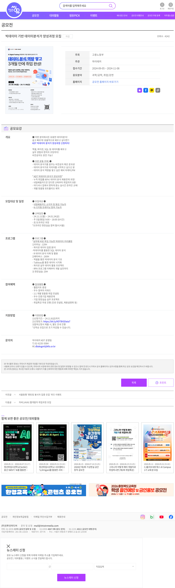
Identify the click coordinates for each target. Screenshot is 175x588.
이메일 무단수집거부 (43, 516)
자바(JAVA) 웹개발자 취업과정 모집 (35, 402)
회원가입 (171, 6)
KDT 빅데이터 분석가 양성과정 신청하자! (51, 143)
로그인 (162, 6)
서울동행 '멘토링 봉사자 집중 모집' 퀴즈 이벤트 (40, 394)
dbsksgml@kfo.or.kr (45, 346)
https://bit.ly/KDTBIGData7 (56, 321)
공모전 (4, 516)
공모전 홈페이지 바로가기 (105, 82)
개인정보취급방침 (20, 516)
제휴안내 (61, 516)
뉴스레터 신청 (71, 577)
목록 (134, 382)
